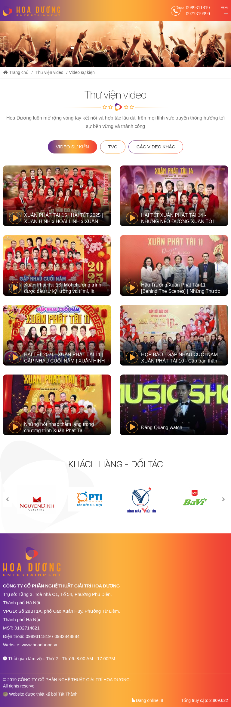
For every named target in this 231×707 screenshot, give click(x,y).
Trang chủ (16, 72)
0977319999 (198, 13)
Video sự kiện (81, 72)
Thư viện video (49, 72)
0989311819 (198, 7)
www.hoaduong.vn (40, 644)
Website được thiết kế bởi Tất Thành (40, 694)
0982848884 (66, 636)
